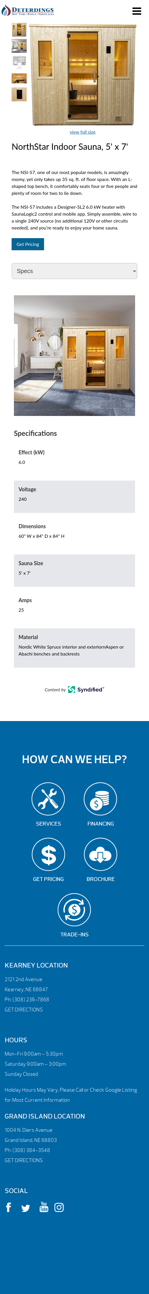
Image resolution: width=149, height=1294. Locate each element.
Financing (101, 824)
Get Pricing (28, 244)
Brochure (101, 879)
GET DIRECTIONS (24, 1010)
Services (48, 824)
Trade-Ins (74, 935)
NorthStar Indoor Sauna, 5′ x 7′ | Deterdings (27, 10)
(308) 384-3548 (31, 1150)
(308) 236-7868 (30, 999)
